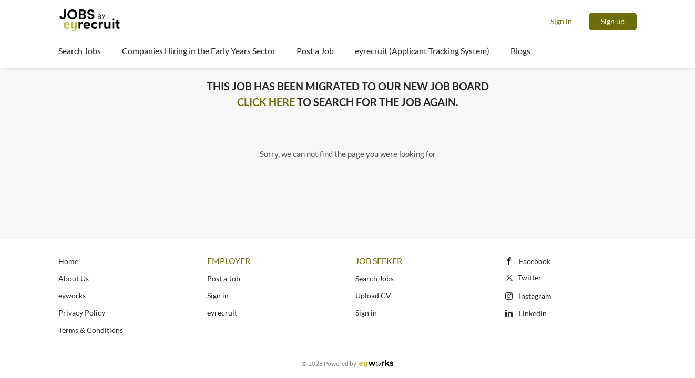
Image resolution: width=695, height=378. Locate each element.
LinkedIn (533, 313)
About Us (73, 278)
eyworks (72, 295)
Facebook (534, 261)
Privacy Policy (81, 312)
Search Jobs (374, 278)
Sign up (613, 21)
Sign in (561, 21)
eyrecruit (222, 312)
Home (68, 261)
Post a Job (223, 278)
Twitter (522, 277)
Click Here (266, 102)
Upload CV (373, 295)
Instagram (535, 295)
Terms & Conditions (90, 330)
